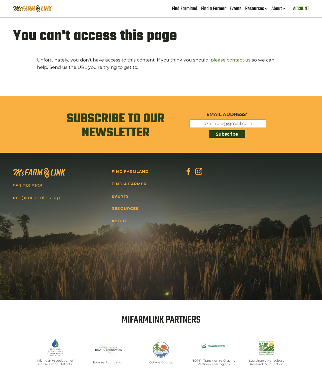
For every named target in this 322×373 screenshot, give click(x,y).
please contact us (231, 60)
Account (301, 9)
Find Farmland (184, 9)
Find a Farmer (213, 9)
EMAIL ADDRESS (227, 114)
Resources (254, 9)
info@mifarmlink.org (36, 197)
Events (235, 9)
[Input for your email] (227, 123)
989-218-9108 (27, 186)
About (276, 9)
